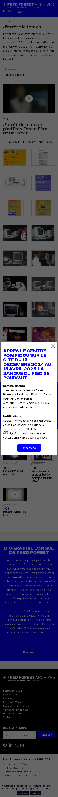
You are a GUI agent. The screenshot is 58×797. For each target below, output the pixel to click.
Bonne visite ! (29, 447)
